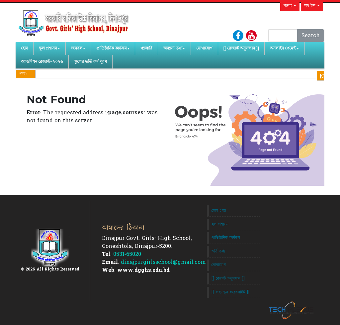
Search (310, 36)
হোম (24, 48)
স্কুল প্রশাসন (48, 48)
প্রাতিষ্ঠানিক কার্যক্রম (111, 48)
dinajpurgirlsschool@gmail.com (163, 262)
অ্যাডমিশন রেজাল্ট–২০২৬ (42, 61)
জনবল (76, 48)
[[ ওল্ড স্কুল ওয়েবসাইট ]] (230, 292)
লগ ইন (312, 5)
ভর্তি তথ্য (218, 251)
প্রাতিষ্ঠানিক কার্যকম (226, 237)
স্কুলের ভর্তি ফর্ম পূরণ (90, 61)
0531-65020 (127, 254)
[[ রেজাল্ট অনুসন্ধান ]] (241, 48)
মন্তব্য (290, 5)
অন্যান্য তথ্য (172, 48)
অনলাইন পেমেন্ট (283, 48)
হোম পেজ (219, 210)
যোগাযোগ (204, 48)
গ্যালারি (146, 48)
